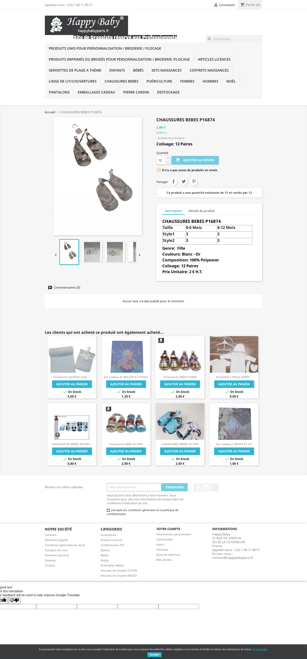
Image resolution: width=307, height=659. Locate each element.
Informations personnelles (173, 534)
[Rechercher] (234, 39)
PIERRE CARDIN (136, 92)
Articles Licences (214, 59)
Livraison (51, 535)
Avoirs (160, 544)
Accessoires (108, 535)
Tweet (184, 181)
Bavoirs (105, 550)
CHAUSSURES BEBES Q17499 (180, 444)
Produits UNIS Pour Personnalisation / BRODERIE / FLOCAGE (105, 48)
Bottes (105, 560)
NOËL (231, 81)
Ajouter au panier (195, 160)
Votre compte (168, 529)
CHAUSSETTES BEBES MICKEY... (72, 444)
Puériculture (159, 81)
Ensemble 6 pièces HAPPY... (234, 377)
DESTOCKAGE (168, 92)
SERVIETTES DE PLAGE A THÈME (75, 70)
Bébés (138, 70)
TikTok (215, 487)
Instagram (206, 487)
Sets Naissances (166, 70)
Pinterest (194, 181)
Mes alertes (164, 560)
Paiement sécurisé (57, 555)
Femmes (187, 81)
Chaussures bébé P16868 (180, 377)
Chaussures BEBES (121, 81)
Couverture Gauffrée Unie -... (72, 377)
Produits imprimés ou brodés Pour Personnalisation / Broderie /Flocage (119, 59)
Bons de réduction (168, 554)
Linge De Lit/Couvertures (73, 81)
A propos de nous (56, 550)
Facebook (198, 487)
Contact (50, 565)
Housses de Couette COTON (119, 570)
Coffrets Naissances (209, 70)
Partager (173, 181)
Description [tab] (173, 211)
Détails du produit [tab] (202, 211)
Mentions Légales (56, 540)
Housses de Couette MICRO (119, 575)
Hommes (210, 81)
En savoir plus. (260, 649)
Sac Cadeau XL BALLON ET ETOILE (126, 377)
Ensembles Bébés (112, 565)
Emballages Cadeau (96, 92)
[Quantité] (161, 160)
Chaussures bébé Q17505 (126, 444)
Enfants (117, 70)
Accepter (154, 654)
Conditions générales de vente (65, 545)
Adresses (162, 549)
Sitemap (50, 560)
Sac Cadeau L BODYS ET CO (234, 444)
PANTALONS (59, 92)
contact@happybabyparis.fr (232, 557)
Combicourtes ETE (112, 545)
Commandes (164, 539)
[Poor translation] (14, 600)
